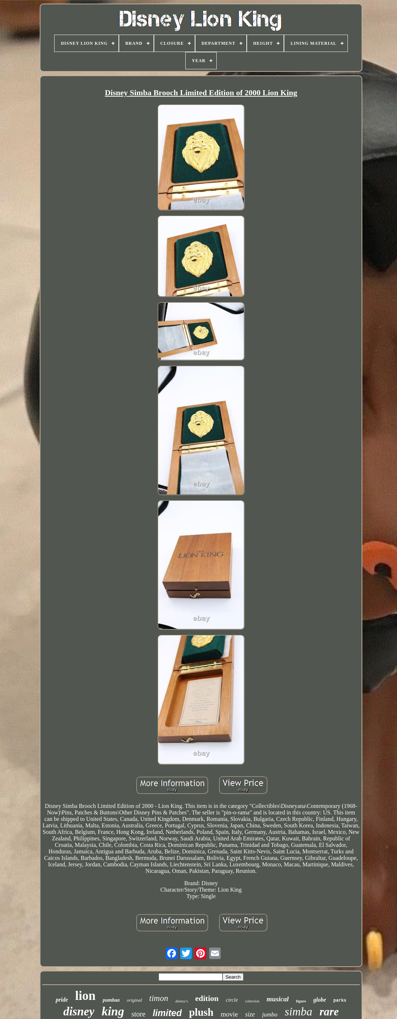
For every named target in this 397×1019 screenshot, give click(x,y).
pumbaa (111, 1000)
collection (252, 1001)
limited (167, 1013)
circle (232, 1000)
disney (78, 1011)
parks (339, 1000)
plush (201, 1012)
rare (328, 1011)
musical (278, 999)
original (134, 1000)
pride (62, 1000)
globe (319, 1000)
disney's (181, 1001)
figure (301, 1001)
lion (85, 996)
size (250, 1014)
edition (207, 998)
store (138, 1014)
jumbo (269, 1014)
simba (298, 1011)
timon (158, 998)
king (113, 1011)
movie (229, 1014)
